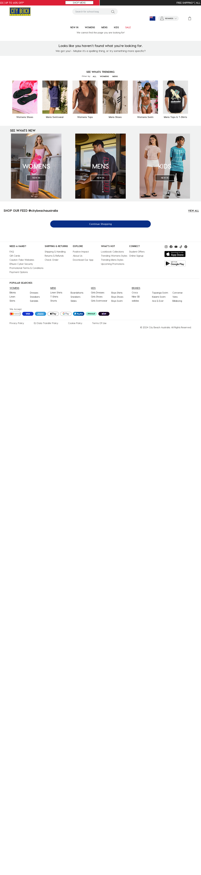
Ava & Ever (158, 300)
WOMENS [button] (90, 27)
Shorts (53, 300)
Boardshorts (77, 292)
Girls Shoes (96, 296)
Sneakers (35, 296)
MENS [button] (104, 27)
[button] (168, 18)
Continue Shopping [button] (100, 224)
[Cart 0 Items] (189, 18)
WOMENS (104, 76)
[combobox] (95, 11)
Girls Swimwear (99, 300)
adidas (135, 300)
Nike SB (136, 296)
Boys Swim (117, 300)
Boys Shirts (116, 292)
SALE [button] (128, 27)
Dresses (34, 292)
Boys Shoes (117, 296)
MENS (115, 76)
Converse (177, 292)
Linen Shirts (56, 292)
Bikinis (13, 292)
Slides (74, 300)
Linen (12, 296)
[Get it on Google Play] (175, 263)
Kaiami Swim (159, 296)
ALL (94, 76)
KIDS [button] (116, 27)
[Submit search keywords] (113, 11)
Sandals (34, 300)
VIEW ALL (193, 210)
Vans (175, 296)
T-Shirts (54, 296)
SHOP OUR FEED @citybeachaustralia (31, 210)
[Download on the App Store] (175, 254)
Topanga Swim (160, 292)
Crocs (135, 292)
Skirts (12, 300)
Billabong (177, 300)
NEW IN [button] (74, 27)
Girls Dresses (97, 292)
